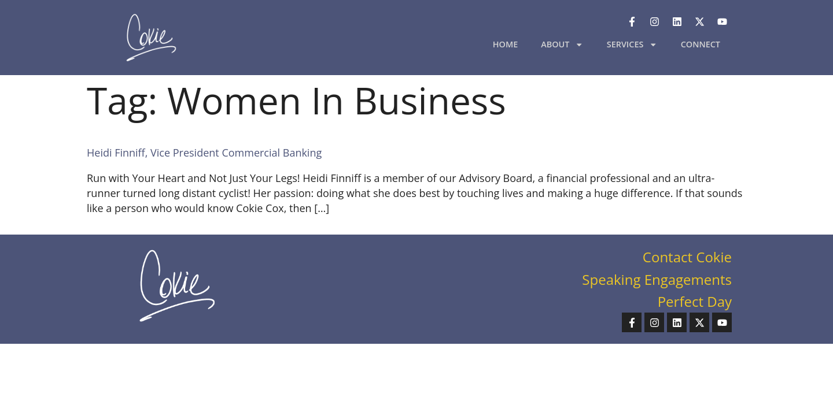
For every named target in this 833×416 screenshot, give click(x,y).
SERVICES (632, 44)
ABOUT (562, 44)
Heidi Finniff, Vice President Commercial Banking (204, 152)
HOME (505, 44)
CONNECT (700, 44)
